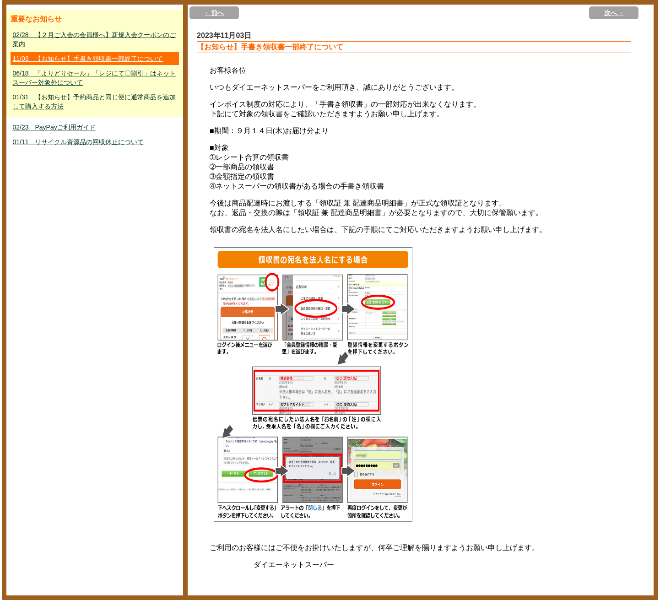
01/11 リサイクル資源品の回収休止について (78, 142)
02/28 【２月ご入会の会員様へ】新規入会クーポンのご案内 (94, 39)
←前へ (214, 12)
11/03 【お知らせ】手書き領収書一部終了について (87, 58)
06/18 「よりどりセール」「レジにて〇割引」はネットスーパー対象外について (94, 78)
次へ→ (613, 12)
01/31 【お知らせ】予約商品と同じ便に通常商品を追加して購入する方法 (94, 101)
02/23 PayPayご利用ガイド (53, 127)
